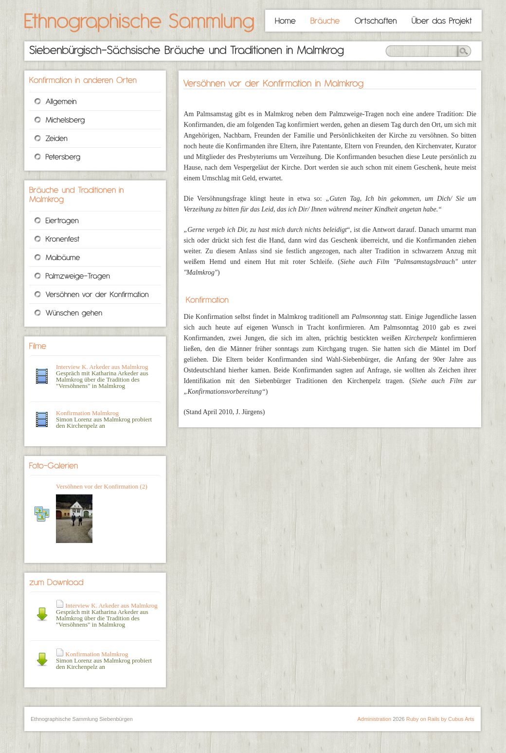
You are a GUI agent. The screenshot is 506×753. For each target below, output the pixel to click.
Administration (374, 719)
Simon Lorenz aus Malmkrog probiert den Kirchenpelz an (104, 660)
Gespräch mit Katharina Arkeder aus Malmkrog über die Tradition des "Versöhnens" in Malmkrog (107, 615)
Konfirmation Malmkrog (87, 413)
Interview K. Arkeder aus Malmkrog (102, 366)
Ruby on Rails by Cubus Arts (440, 719)
